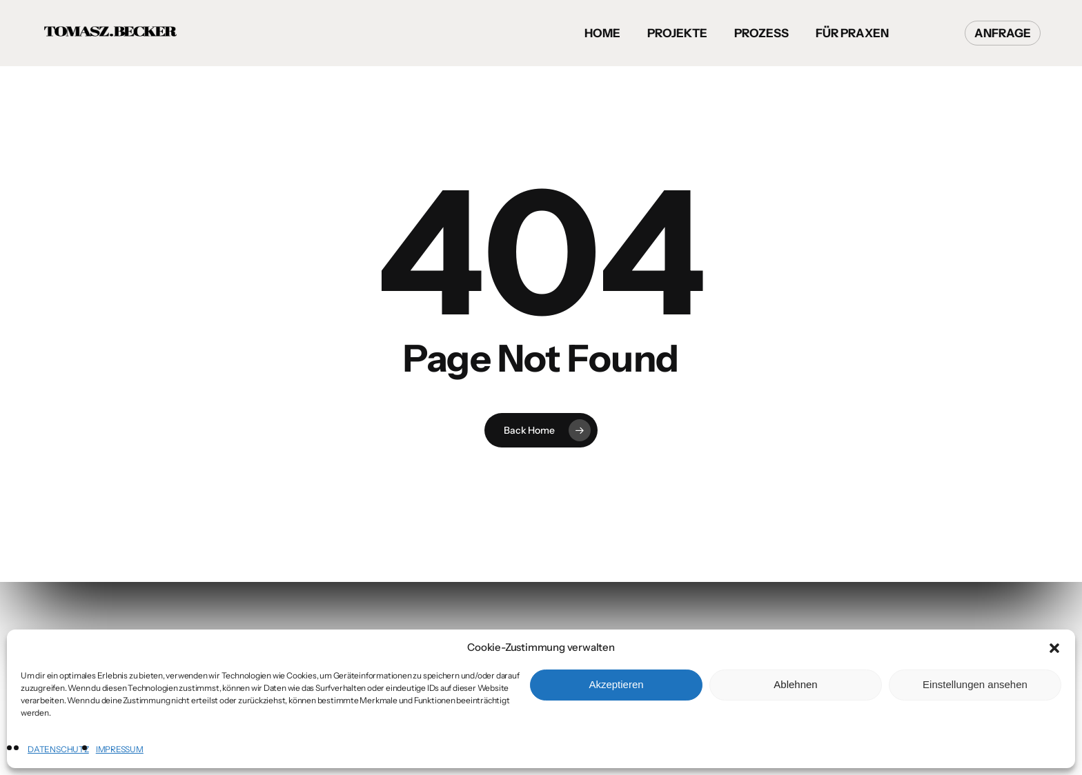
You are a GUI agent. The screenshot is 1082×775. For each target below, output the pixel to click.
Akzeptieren (616, 684)
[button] (1054, 648)
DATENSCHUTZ (58, 749)
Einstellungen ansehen (975, 684)
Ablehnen (795, 684)
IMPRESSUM (120, 749)
